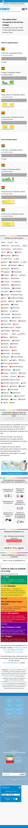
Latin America (15, 274)
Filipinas (5, 306)
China (10, 280)
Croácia (13, 375)
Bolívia (4, 339)
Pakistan (5, 421)
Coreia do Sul (6, 287)
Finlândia (16, 381)
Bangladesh (14, 290)
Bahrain (4, 414)
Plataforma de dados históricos (14, 804)
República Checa (7, 355)
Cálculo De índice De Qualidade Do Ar (14, 796)
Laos (21, 293)
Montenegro (6, 398)
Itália (18, 355)
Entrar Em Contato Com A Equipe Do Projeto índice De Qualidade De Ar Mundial (13, 776)
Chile (3, 329)
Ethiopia (4, 427)
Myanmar (5, 296)
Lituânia (16, 368)
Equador (4, 336)
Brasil (11, 329)
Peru (3, 326)
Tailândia (13, 293)
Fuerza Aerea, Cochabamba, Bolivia (12, 117)
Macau (15, 283)
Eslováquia (5, 359)
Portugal (4, 401)
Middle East (5, 274)
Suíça (16, 352)
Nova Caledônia (17, 385)
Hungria (4, 372)
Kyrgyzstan (15, 313)
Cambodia (16, 316)
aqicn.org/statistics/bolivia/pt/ (14, 11)
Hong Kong (5, 283)
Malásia (14, 296)
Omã (23, 411)
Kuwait (13, 414)
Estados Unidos (17, 323)
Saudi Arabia (13, 417)
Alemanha (5, 381)
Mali (12, 430)
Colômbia (5, 332)
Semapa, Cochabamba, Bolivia (11, 72)
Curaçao (14, 332)
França (4, 349)
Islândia (16, 398)
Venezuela (15, 336)
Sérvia (22, 388)
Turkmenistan (6, 424)
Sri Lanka (5, 310)
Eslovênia (5, 378)
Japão (16, 287)
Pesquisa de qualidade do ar (13, 782)
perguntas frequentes (13, 793)
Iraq (3, 417)
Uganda (22, 427)
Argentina (14, 339)
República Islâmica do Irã (10, 408)
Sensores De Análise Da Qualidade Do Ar (14, 789)
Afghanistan (15, 421)
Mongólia (5, 303)
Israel (13, 404)
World (3, 270)
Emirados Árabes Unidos (10, 411)
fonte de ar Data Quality (13, 795)
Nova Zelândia (15, 319)
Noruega (15, 359)
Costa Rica (16, 345)
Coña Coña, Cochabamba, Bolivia (11, 53)
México (19, 329)
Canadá (4, 319)
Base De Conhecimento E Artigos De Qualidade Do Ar (14, 785)
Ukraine (22, 401)
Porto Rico (16, 342)
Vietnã (14, 303)
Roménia (14, 372)
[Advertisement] (14, 248)
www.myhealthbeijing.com (12, 719)
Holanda (13, 365)
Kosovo (4, 394)
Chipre (13, 362)
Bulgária (13, 388)
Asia (16, 270)
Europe (24, 274)
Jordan (22, 414)
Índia (3, 293)
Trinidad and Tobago (15, 326)
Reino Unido (6, 352)
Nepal (24, 290)
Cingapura (5, 300)
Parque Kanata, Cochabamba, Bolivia (13, 95)
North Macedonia (16, 394)
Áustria (4, 362)
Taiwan (18, 280)
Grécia (14, 401)
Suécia (4, 388)
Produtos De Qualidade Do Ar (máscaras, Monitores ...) (14, 800)
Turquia (21, 404)
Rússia (4, 290)
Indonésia (15, 306)
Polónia (21, 362)
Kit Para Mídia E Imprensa (14, 778)
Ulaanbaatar (17, 300)
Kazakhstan (16, 310)
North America (6, 277)
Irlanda (4, 375)
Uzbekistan (5, 316)
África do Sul (19, 424)
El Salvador (5, 342)
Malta (14, 378)
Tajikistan (5, 313)
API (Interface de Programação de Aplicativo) (14, 802)
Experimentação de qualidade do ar (13, 787)
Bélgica (4, 365)
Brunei (22, 303)
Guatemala (5, 345)
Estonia (13, 349)
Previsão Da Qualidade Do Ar (14, 798)
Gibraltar (5, 385)
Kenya (14, 427)
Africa (3, 280)
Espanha (22, 349)
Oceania (10, 270)
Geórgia (4, 404)
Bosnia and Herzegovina (10, 391)
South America (17, 277)
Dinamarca (5, 368)
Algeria (4, 430)
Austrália (5, 323)
